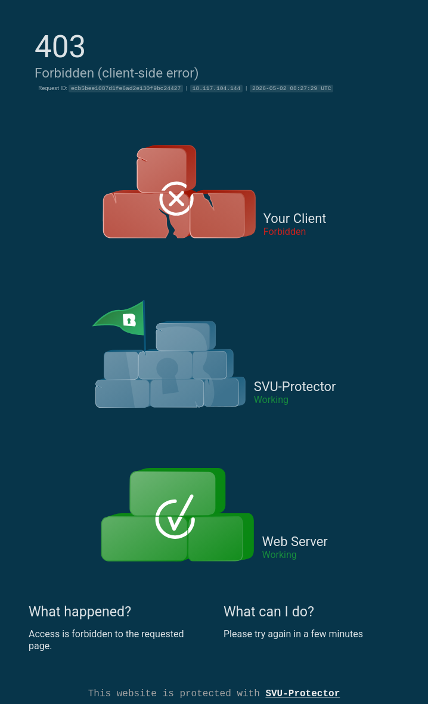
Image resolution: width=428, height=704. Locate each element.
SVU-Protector (302, 692)
